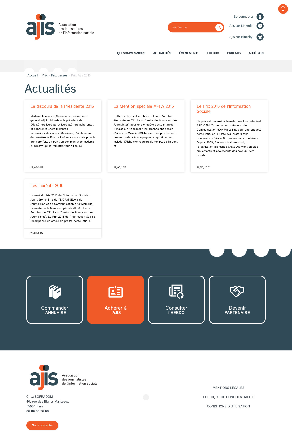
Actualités (162, 53)
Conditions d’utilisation (228, 406)
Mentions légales (228, 388)
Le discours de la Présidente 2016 (62, 106)
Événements (189, 53)
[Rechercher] (219, 27)
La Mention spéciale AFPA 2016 (144, 106)
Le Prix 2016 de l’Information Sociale (224, 109)
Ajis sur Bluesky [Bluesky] (240, 37)
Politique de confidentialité (228, 397)
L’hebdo (213, 53)
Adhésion (256, 54)
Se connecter (243, 16)
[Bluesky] (260, 37)
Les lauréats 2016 (46, 186)
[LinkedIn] (260, 25)
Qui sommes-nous (131, 54)
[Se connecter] (260, 16)
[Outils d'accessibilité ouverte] (283, 9)
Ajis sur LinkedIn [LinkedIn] (241, 26)
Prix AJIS (233, 54)
